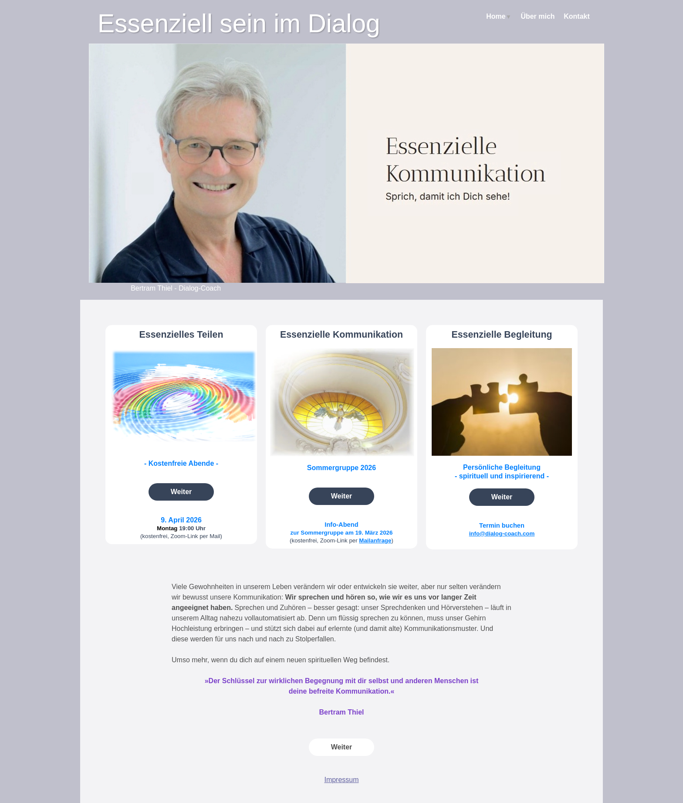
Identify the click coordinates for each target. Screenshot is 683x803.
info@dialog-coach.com (502, 533)
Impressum (341, 779)
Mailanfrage (375, 540)
